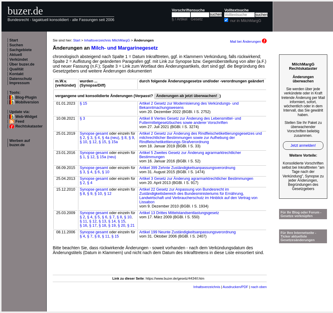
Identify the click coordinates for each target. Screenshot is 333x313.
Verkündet (18, 59)
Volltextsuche (236, 10)
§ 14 (112, 221)
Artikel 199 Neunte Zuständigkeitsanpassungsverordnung (187, 232)
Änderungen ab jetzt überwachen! (186, 96)
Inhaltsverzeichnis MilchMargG (107, 40)
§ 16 (83, 225)
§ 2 (82, 138)
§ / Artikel (179, 19)
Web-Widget (26, 117)
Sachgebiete (20, 50)
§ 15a (113, 142)
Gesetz (197, 19)
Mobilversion (27, 102)
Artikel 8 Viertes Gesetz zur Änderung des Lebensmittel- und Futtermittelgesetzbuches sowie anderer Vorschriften (190, 120)
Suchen (16, 45)
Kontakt (16, 74)
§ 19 (112, 225)
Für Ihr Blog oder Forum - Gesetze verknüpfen (301, 214)
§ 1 (82, 157)
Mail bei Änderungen (248, 41)
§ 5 (97, 217)
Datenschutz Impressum (20, 81)
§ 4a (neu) (110, 138)
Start (13, 40)
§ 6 (97, 172)
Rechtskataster (28, 126)
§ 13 (102, 221)
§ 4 (97, 138)
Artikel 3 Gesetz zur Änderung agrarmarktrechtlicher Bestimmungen (196, 178)
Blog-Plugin (26, 97)
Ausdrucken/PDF (235, 287)
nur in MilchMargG (245, 21)
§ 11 (83, 221)
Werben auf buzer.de (19, 143)
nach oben (259, 287)
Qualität (16, 69)
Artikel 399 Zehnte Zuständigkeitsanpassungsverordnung (187, 168)
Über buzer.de (21, 64)
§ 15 (83, 103)
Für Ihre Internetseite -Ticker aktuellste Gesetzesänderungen (298, 236)
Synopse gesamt (94, 133)
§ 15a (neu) (106, 157)
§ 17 (93, 225)
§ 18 (102, 225)
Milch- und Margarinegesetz (124, 48)
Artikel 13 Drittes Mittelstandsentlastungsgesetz (179, 213)
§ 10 (83, 142)
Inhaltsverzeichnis (206, 287)
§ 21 (131, 225)
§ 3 (82, 118)
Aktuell (15, 55)
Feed (19, 121)
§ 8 (124, 138)
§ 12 (93, 142)
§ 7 (112, 217)
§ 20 (121, 225)
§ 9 (131, 138)
